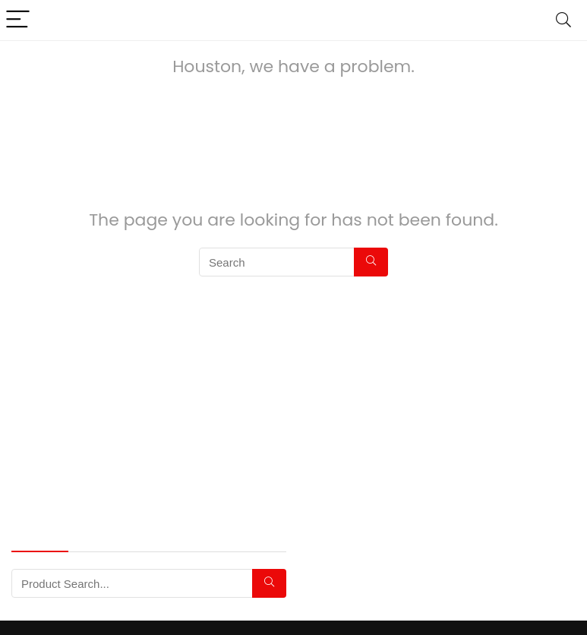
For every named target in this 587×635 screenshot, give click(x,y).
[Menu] (18, 20)
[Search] (563, 20)
